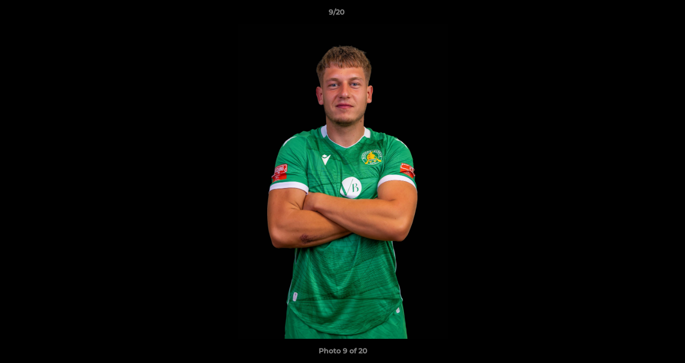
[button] (643, 14)
